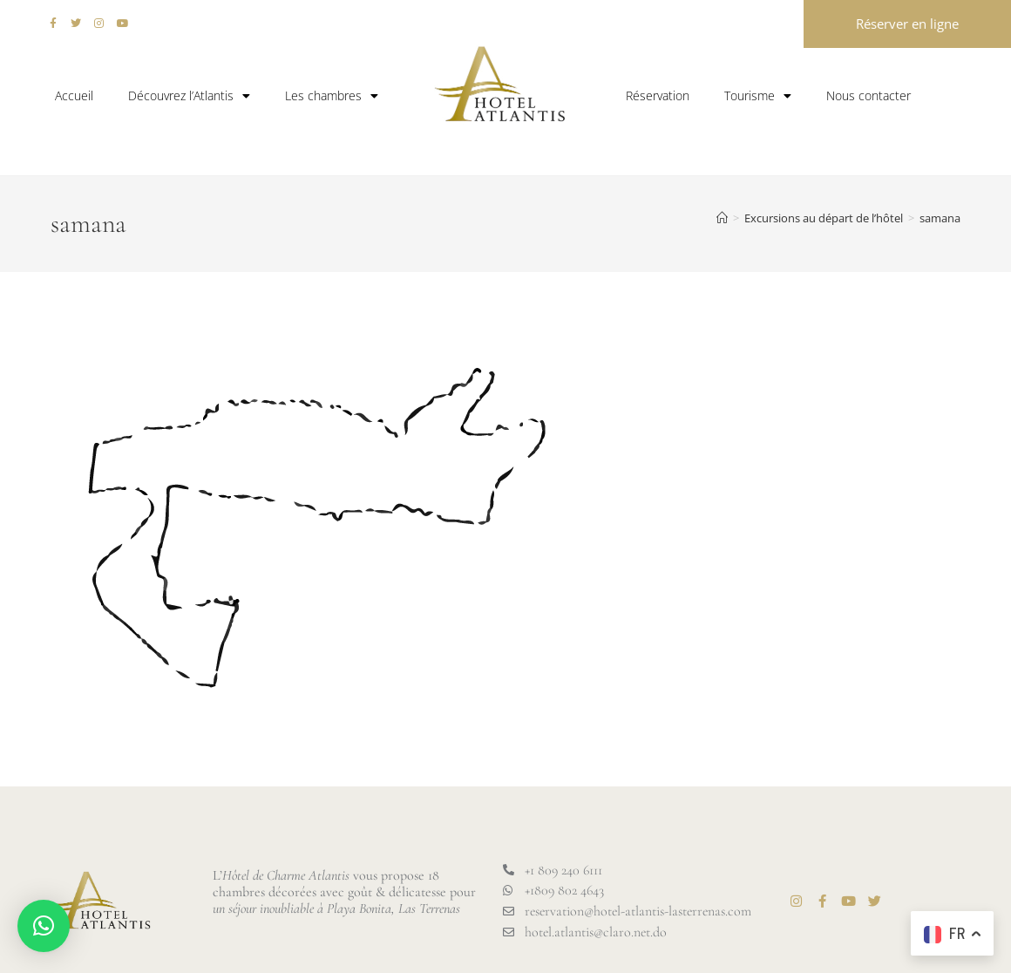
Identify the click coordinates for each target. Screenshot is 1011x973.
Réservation (657, 95)
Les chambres (331, 96)
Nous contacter (868, 95)
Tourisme (757, 96)
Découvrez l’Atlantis (189, 96)
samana (939, 218)
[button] (43, 926)
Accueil (74, 95)
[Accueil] (722, 218)
